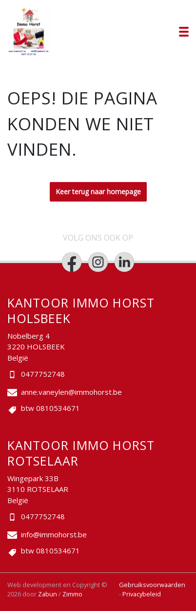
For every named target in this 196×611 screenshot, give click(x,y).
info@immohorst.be (54, 534)
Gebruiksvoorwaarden (152, 584)
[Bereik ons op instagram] (98, 262)
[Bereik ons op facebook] (71, 262)
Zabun (47, 594)
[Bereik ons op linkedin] (124, 262)
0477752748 (43, 374)
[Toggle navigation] (184, 32)
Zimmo (72, 594)
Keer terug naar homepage (98, 191)
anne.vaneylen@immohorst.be (71, 392)
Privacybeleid (141, 594)
